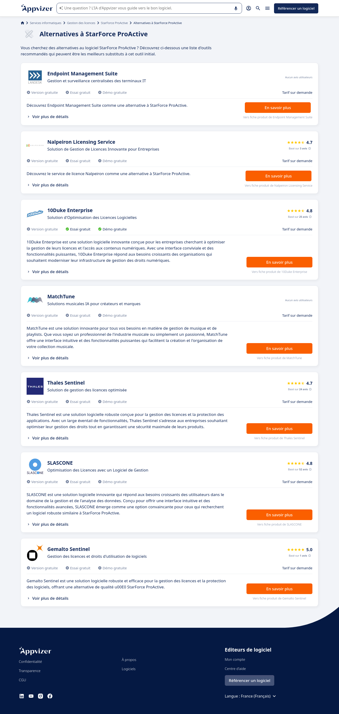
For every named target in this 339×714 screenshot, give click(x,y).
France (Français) (259, 696)
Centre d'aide (235, 668)
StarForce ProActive (114, 23)
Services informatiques (45, 23)
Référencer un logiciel (296, 8)
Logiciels (128, 668)
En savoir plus (278, 107)
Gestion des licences (81, 23)
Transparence (29, 670)
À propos (129, 659)
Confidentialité (30, 661)
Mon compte (235, 659)
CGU (22, 679)
